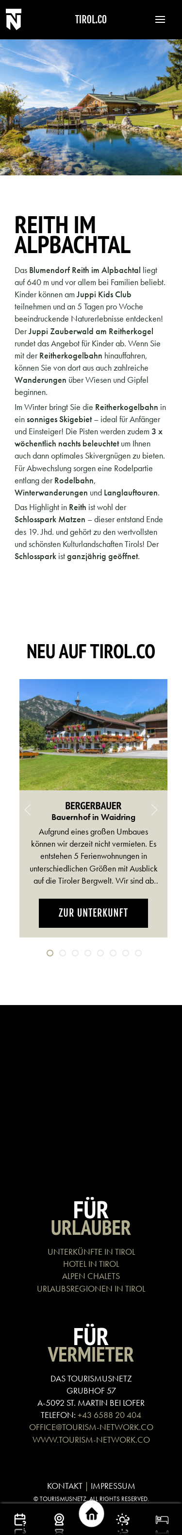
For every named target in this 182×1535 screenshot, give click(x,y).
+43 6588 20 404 (109, 1414)
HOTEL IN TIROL (91, 1263)
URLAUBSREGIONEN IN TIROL (91, 1288)
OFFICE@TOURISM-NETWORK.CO (91, 1427)
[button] (155, 19)
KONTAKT (65, 1485)
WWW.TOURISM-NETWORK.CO (91, 1439)
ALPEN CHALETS (91, 1275)
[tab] (50, 953)
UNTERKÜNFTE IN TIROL (91, 1251)
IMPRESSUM (113, 1485)
